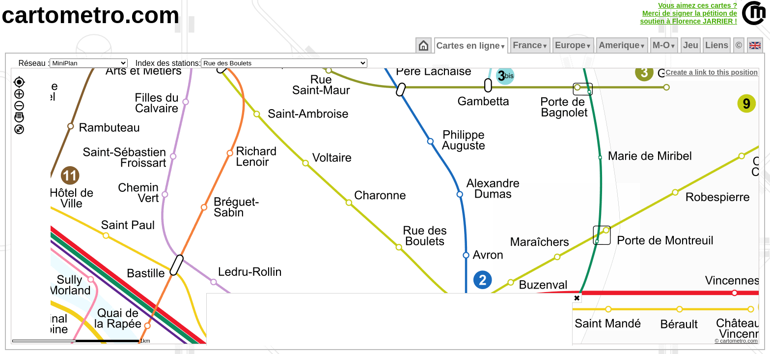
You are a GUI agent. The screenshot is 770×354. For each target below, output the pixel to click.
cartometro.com (90, 15)
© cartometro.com (737, 342)
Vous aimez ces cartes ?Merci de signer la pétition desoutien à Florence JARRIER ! (688, 13)
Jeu (691, 45)
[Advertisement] (389, 319)
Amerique (623, 45)
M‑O (665, 45)
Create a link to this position (712, 72)
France (531, 45)
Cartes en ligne (471, 46)
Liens (717, 45)
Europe (574, 45)
